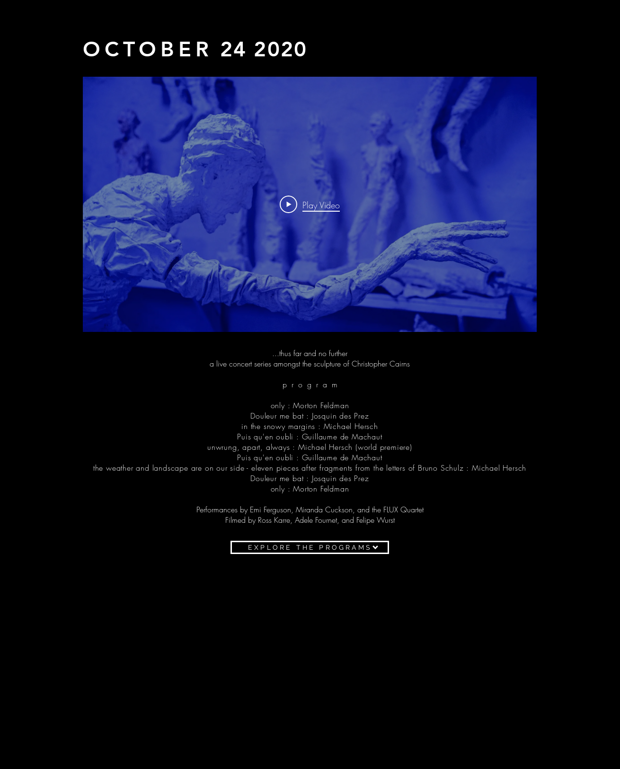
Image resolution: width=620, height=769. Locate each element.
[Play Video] (310, 204)
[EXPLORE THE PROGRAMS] (309, 547)
